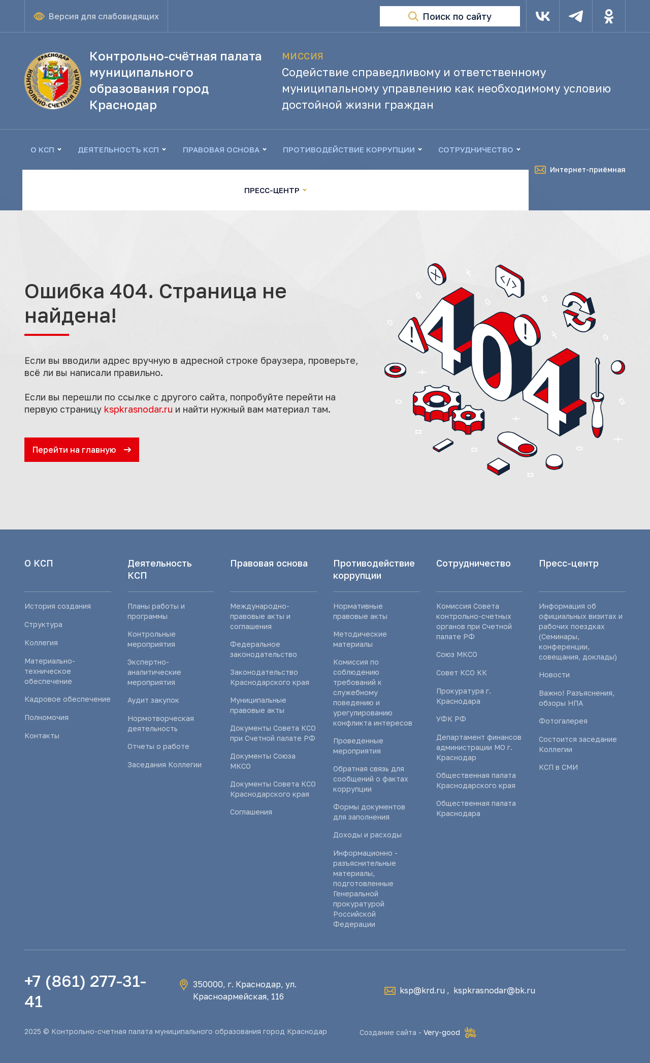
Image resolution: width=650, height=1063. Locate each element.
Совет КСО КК (461, 672)
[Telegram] (576, 16)
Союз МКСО (456, 654)
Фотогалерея (563, 720)
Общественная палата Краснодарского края (476, 780)
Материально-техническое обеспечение (49, 670)
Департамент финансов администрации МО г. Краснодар (479, 747)
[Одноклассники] (609, 16)
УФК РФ (451, 718)
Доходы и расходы (367, 834)
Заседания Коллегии (164, 764)
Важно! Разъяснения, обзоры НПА (576, 698)
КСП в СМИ (558, 767)
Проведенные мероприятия (358, 745)
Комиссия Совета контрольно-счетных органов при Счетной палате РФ (474, 621)
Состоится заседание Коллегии (578, 744)
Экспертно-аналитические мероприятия (154, 672)
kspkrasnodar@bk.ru (494, 990)
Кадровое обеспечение (67, 699)
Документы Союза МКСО (263, 761)
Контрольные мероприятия (151, 639)
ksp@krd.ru (422, 990)
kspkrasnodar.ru (138, 409)
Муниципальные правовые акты (258, 705)
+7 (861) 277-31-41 (85, 991)
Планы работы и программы (156, 611)
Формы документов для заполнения (369, 811)
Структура (43, 624)
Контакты (41, 735)
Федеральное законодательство (263, 649)
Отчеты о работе (158, 746)
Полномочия (46, 717)
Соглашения (251, 811)
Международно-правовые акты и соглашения (260, 616)
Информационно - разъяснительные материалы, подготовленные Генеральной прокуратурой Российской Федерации (365, 888)
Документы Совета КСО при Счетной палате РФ (273, 733)
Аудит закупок (153, 700)
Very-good (442, 1032)
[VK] (543, 16)
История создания (57, 606)
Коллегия (41, 642)
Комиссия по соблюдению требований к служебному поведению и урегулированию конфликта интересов (372, 692)
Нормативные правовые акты (360, 611)
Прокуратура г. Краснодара (463, 695)
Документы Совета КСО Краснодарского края (273, 788)
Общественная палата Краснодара (476, 808)
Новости (554, 674)
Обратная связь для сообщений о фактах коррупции (370, 778)
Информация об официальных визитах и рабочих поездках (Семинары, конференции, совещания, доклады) (581, 631)
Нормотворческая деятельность (160, 723)
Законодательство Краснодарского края (269, 677)
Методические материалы (360, 639)
